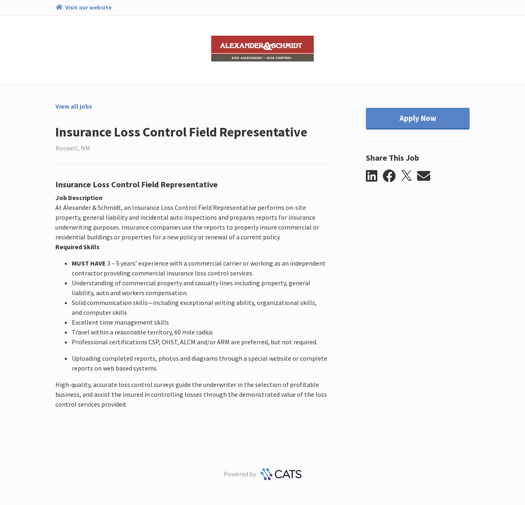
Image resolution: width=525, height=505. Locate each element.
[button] (374, 176)
